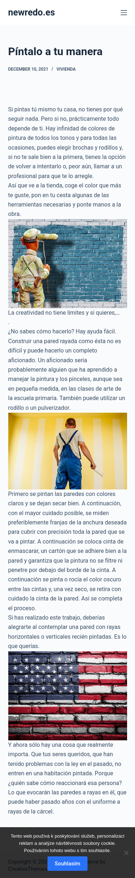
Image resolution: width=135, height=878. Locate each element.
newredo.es (31, 12)
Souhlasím (67, 863)
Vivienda (66, 69)
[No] (126, 852)
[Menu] (124, 12)
